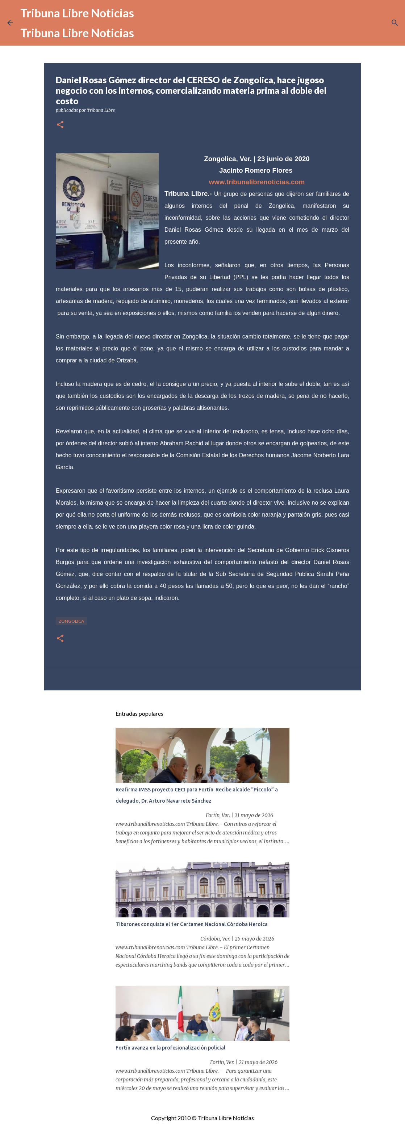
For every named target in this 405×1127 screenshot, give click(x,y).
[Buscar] (395, 22)
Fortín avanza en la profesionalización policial (170, 1048)
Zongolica (71, 621)
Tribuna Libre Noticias (77, 13)
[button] (60, 125)
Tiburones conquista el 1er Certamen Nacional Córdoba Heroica (192, 924)
